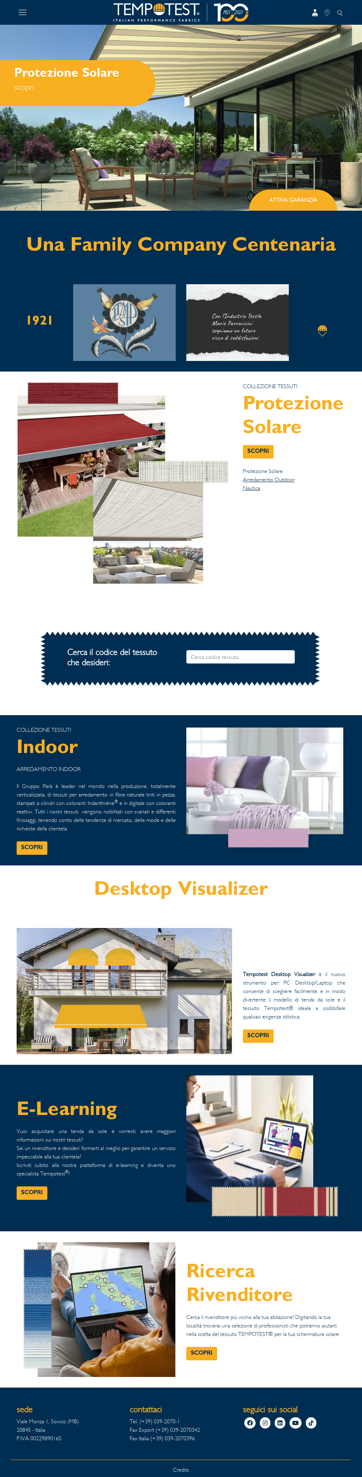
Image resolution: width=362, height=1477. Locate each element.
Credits (181, 1469)
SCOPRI (258, 452)
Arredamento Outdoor (269, 479)
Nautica (251, 488)
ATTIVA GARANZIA (293, 200)
